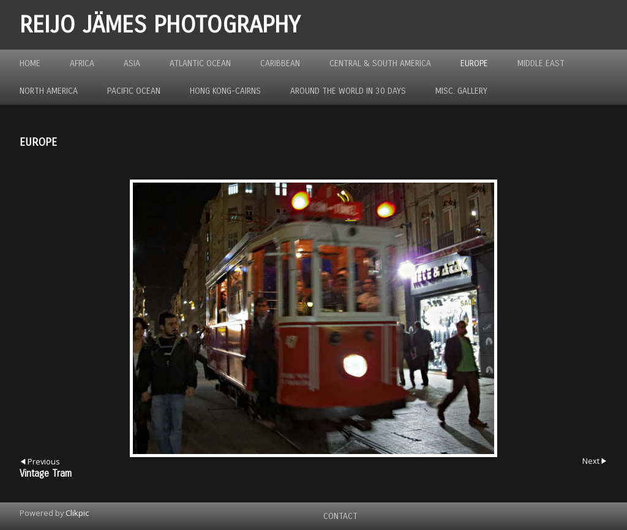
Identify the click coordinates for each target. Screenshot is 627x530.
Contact (340, 516)
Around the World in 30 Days (348, 91)
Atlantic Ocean (200, 63)
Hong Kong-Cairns (225, 91)
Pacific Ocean (133, 91)
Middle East (541, 63)
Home (30, 63)
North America (49, 91)
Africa (82, 63)
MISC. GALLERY (461, 91)
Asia (132, 63)
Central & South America (380, 63)
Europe (474, 63)
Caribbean (280, 63)
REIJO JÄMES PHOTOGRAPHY (160, 25)
